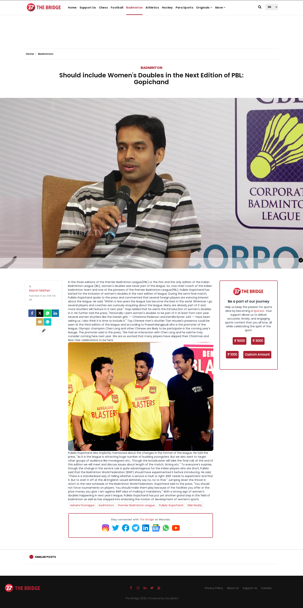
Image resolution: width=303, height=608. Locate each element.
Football (117, 7)
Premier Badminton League (136, 505)
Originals (204, 7)
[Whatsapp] (47, 313)
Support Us (88, 7)
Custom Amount (257, 354)
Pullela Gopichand (171, 505)
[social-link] (44, 330)
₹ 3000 (258, 341)
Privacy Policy (214, 588)
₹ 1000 (232, 354)
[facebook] (32, 313)
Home (72, 7)
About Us (233, 588)
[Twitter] (40, 313)
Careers (266, 588)
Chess (103, 7)
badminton (106, 505)
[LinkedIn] (55, 313)
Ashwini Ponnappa (82, 505)
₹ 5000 (239, 341)
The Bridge (147, 519)
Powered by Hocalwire (163, 598)
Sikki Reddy (194, 505)
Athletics (152, 7)
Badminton (134, 7)
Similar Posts (45, 557)
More (220, 7)
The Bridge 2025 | (137, 598)
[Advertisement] (151, 36)
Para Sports (184, 7)
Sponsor (259, 311)
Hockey (167, 7)
